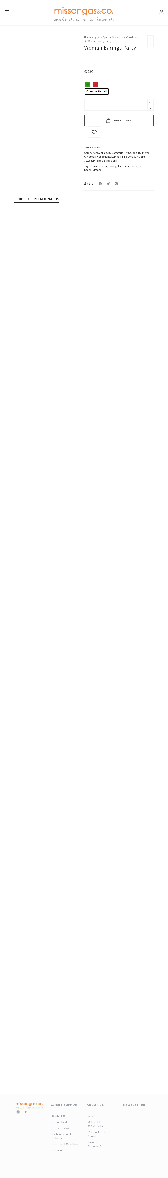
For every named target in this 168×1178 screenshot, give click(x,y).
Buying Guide (60, 1122)
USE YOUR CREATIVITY (95, 1124)
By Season (131, 153)
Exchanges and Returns (61, 1136)
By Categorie (115, 153)
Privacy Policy (60, 1128)
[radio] (88, 84)
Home (87, 37)
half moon (124, 166)
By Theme (144, 153)
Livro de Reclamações (95, 1144)
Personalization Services (95, 1134)
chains (94, 166)
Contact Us (59, 1116)
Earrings (116, 156)
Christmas (132, 37)
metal (134, 166)
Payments (58, 1150)
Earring (113, 166)
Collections (103, 156)
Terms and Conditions (65, 1144)
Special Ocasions (113, 37)
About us (93, 1116)
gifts (96, 37)
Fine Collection (130, 156)
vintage (97, 170)
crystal (103, 166)
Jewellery (90, 160)
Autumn (102, 153)
